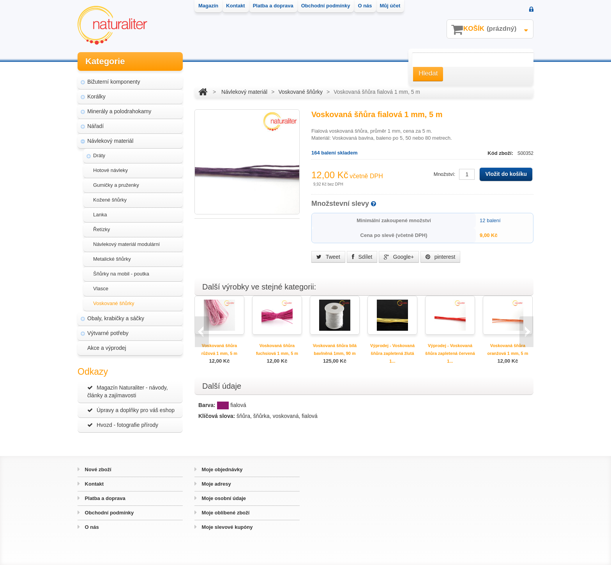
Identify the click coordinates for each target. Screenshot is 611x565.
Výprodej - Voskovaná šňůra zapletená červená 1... (450, 353)
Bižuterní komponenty (113, 82)
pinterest (441, 257)
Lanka (100, 215)
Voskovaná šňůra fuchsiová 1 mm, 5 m (277, 349)
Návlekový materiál (110, 141)
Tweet (328, 257)
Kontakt (93, 484)
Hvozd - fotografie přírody (122, 425)
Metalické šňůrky (112, 259)
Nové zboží (97, 469)
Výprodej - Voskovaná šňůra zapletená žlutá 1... (392, 353)
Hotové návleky (110, 170)
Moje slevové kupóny (226, 527)
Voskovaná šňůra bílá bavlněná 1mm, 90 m (335, 349)
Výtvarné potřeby (108, 333)
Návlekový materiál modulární (126, 244)
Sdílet (362, 257)
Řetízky (101, 229)
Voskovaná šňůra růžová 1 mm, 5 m (219, 349)
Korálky (96, 96)
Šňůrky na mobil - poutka (121, 274)
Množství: (445, 174)
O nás (91, 527)
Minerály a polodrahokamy (119, 111)
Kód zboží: (500, 153)
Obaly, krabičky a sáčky (115, 318)
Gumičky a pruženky (116, 185)
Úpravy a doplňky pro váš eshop (131, 410)
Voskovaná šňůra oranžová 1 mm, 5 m (507, 349)
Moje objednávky (221, 469)
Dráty (99, 155)
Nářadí (95, 126)
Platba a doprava (104, 498)
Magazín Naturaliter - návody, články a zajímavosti (127, 391)
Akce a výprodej (106, 348)
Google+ (399, 257)
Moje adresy (215, 484)
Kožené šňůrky (110, 200)
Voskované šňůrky (113, 303)
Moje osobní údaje (223, 498)
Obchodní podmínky (108, 513)
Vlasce (100, 288)
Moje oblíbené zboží (224, 513)
